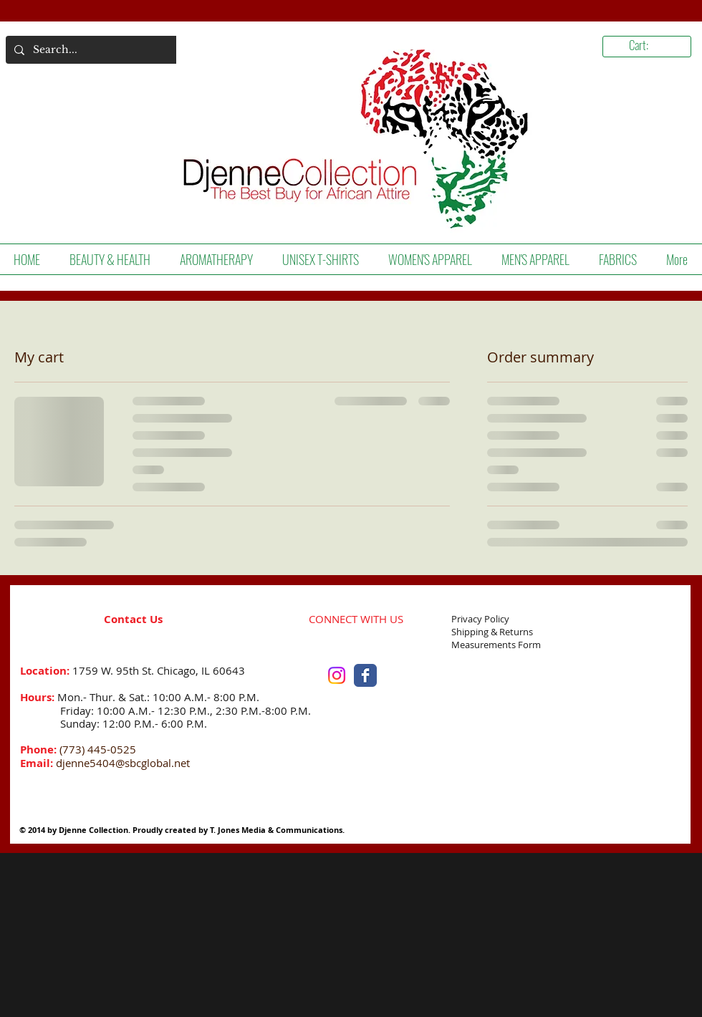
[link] (652, 46)
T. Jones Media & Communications (276, 829)
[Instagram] (336, 675)
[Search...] (91, 50)
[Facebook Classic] (365, 675)
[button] (109, 259)
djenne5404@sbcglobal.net (123, 763)
